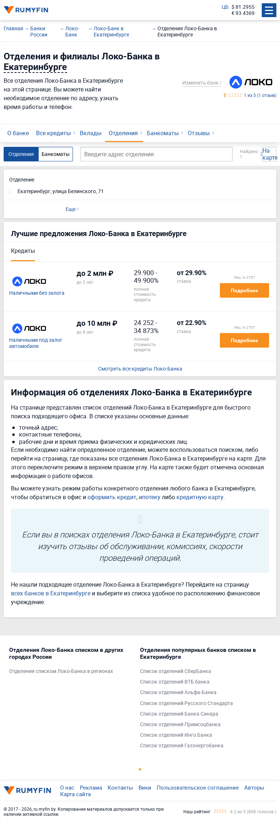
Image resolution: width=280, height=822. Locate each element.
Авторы (254, 787)
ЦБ (225, 7)
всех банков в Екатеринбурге (50, 593)
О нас (67, 787)
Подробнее (244, 290)
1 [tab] (140, 769)
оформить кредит (112, 497)
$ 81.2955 (243, 7)
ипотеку (149, 497)
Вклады (90, 133)
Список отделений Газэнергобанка (181, 746)
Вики (145, 787)
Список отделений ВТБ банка (175, 682)
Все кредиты (53, 133)
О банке (18, 133)
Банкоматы (163, 133)
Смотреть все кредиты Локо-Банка (140, 369)
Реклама (91, 787)
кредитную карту (199, 497)
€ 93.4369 (243, 13)
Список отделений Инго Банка (176, 735)
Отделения (123, 133)
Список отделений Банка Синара (179, 714)
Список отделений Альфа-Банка (178, 692)
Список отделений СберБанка (175, 671)
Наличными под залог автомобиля (35, 343)
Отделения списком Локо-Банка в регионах (61, 671)
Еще (70, 209)
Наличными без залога (37, 293)
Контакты (120, 787)
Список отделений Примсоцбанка (180, 724)
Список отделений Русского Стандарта (186, 703)
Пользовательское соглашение (198, 787)
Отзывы (199, 133)
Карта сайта (75, 794)
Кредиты (23, 251)
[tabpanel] (71, 662)
